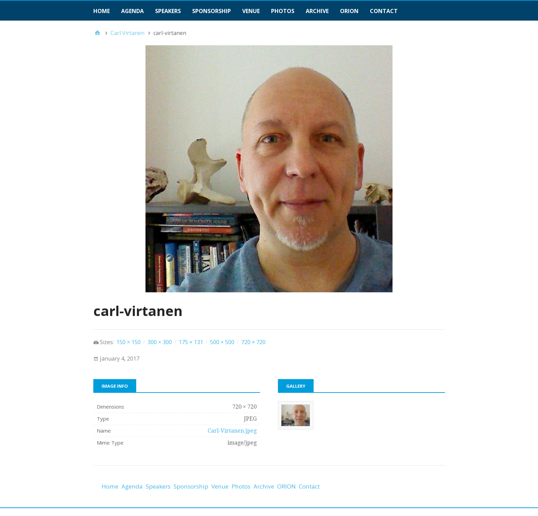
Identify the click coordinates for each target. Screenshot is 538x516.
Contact (384, 11)
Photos (282, 11)
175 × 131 (191, 342)
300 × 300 (160, 342)
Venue (251, 11)
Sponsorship (211, 11)
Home (101, 11)
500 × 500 (222, 342)
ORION (349, 11)
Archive (317, 11)
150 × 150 (128, 342)
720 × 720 (253, 342)
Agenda (132, 11)
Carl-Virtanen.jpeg (232, 430)
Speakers (168, 11)
